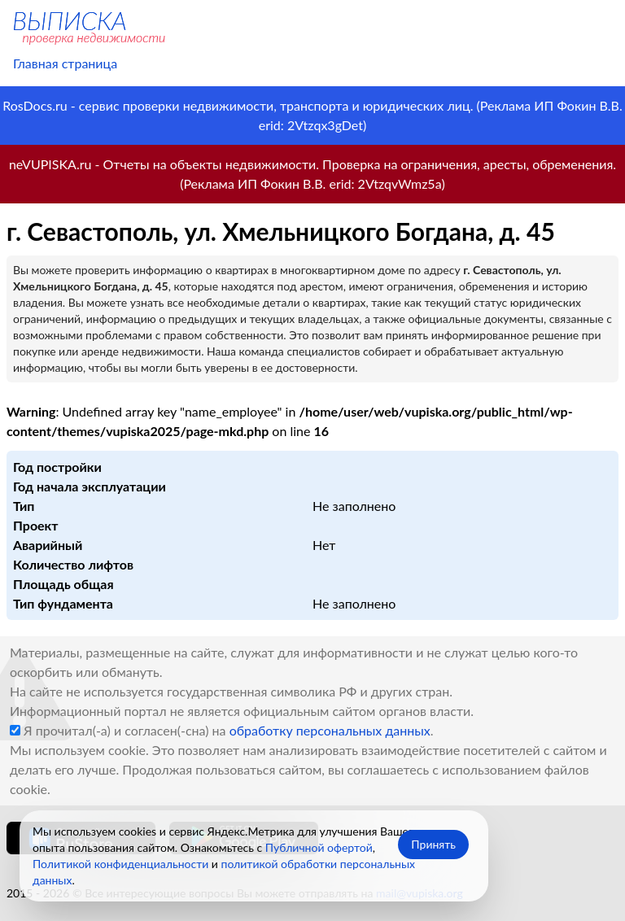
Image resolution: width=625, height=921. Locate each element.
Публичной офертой (319, 847)
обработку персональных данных (330, 730)
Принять (433, 844)
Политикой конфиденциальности (120, 864)
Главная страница (65, 63)
